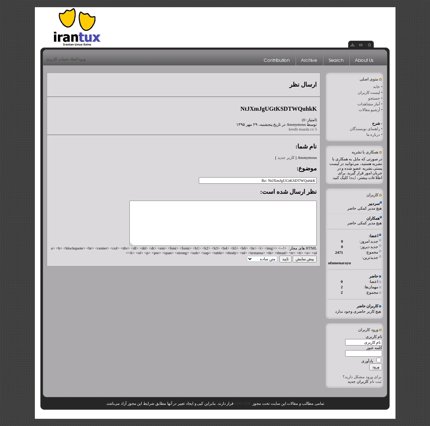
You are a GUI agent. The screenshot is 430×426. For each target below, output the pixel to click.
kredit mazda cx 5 (303, 129)
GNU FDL (242, 403)
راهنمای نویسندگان (365, 129)
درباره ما (373, 134)
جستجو (374, 98)
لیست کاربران (369, 92)
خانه (376, 86)
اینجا (352, 177)
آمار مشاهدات (368, 104)
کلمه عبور (374, 347)
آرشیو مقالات (369, 109)
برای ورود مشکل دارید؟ (362, 377)
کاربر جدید (286, 157)
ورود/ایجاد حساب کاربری (66, 59)
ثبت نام (375, 381)
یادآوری (367, 361)
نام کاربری (374, 336)
